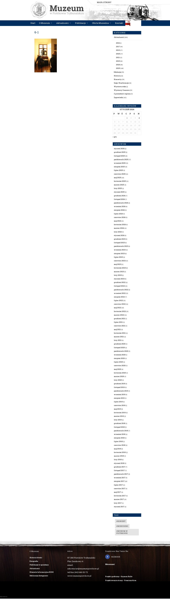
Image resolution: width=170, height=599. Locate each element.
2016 (118, 43)
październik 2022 (121, 290)
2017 (118, 47)
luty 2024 (118, 232)
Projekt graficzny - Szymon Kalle (118, 577)
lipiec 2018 (118, 442)
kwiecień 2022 (120, 312)
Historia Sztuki (36, 558)
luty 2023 (118, 275)
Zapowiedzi (118, 98)
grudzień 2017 (119, 467)
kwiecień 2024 (120, 225)
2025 (118, 69)
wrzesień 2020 (120, 355)
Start (32, 23)
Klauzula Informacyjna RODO (42, 572)
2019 (118, 51)
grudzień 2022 (119, 283)
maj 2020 (117, 369)
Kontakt (119, 23)
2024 (118, 65)
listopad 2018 (119, 427)
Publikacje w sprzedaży (39, 565)
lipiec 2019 (118, 402)
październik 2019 (121, 391)
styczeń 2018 (119, 464)
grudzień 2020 (119, 344)
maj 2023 (117, 265)
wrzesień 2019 (119, 395)
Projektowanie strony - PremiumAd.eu (120, 581)
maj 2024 (117, 221)
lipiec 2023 (118, 257)
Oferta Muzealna (100, 23)
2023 (118, 61)
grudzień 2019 (119, 384)
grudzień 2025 (119, 153)
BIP (133, 24)
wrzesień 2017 (119, 478)
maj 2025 (117, 178)
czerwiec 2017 (119, 489)
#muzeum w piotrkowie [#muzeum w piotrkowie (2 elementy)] (122, 532)
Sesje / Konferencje (121, 83)
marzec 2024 (119, 228)
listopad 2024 (119, 200)
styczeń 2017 (119, 507)
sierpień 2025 (119, 167)
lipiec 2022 (118, 301)
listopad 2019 (119, 388)
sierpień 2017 (119, 482)
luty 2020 (118, 380)
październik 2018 (121, 431)
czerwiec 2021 (119, 326)
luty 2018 (118, 460)
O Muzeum (44, 23)
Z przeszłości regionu (122, 94)
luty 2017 (118, 503)
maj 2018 (117, 449)
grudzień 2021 (119, 319)
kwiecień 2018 (120, 453)
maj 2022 (117, 308)
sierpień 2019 (119, 398)
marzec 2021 (119, 337)
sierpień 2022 (119, 297)
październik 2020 (121, 351)
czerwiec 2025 (120, 174)
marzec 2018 (119, 456)
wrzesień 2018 (119, 435)
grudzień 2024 (119, 196)
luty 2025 (118, 189)
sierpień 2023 (119, 254)
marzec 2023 (119, 272)
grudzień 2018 (119, 424)
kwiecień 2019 (120, 413)
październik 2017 (121, 474)
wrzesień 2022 (120, 294)
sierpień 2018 (119, 438)
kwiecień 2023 (120, 268)
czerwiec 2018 (119, 445)
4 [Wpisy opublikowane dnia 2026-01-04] (139, 118)
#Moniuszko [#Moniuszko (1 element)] (122, 526)
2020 (118, 54)
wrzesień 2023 (119, 250)
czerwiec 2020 (120, 366)
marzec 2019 (119, 416)
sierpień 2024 (119, 210)
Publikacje (80, 23)
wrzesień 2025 (120, 163)
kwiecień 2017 (120, 496)
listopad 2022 (119, 286)
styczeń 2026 (119, 149)
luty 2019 (118, 420)
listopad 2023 (119, 243)
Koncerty (118, 80)
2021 (118, 58)
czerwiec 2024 (119, 218)
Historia (117, 76)
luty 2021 (118, 341)
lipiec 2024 (118, 214)
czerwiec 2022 (120, 304)
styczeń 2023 (119, 279)
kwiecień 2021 (120, 333)
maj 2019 (117, 409)
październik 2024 (121, 203)
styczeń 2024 (119, 236)
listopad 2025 (119, 156)
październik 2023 (121, 247)
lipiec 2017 (118, 485)
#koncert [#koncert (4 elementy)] (121, 521)
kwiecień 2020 (120, 373)
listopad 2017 (119, 471)
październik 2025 (121, 160)
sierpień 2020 (119, 359)
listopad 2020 (119, 348)
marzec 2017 (119, 500)
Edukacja (117, 72)
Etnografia (34, 562)
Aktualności (62, 23)
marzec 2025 (119, 185)
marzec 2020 (119, 377)
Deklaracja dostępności (39, 576)
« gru (115, 137)
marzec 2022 (119, 315)
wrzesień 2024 (119, 207)
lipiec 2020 (118, 362)
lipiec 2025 (118, 171)
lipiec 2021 (118, 323)
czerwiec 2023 (119, 261)
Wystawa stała (120, 87)
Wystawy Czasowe (121, 91)
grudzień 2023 (119, 239)
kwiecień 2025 (120, 181)
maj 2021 (117, 330)
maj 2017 (117, 492)
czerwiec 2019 (119, 406)
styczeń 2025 (119, 192)
